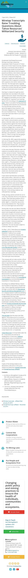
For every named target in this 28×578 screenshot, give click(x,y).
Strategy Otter (17, 566)
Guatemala (22, 43)
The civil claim (5, 315)
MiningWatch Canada (11, 540)
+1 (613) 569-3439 (12, 552)
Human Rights (23, 46)
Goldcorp (7, 43)
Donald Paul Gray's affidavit (12, 369)
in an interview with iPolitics (9, 247)
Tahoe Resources (14, 43)
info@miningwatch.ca (13, 550)
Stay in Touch (10, 520)
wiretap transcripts (20, 367)
